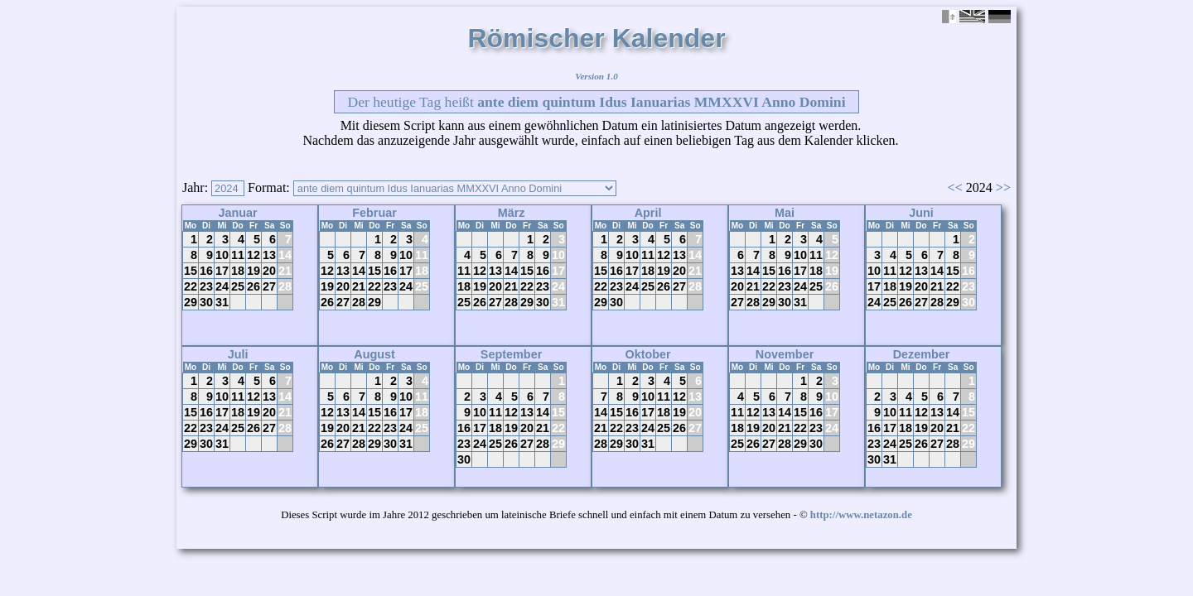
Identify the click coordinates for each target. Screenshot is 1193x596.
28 (285, 286)
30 (206, 302)
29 (190, 302)
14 (285, 255)
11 (237, 255)
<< (955, 187)
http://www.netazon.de (861, 515)
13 (269, 255)
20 (269, 270)
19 (253, 270)
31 (222, 302)
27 (269, 286)
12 (253, 255)
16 (206, 270)
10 (222, 255)
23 (206, 286)
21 (285, 270)
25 (237, 286)
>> (1003, 187)
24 (222, 286)
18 (237, 270)
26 (253, 286)
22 (190, 286)
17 (222, 270)
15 (190, 270)
